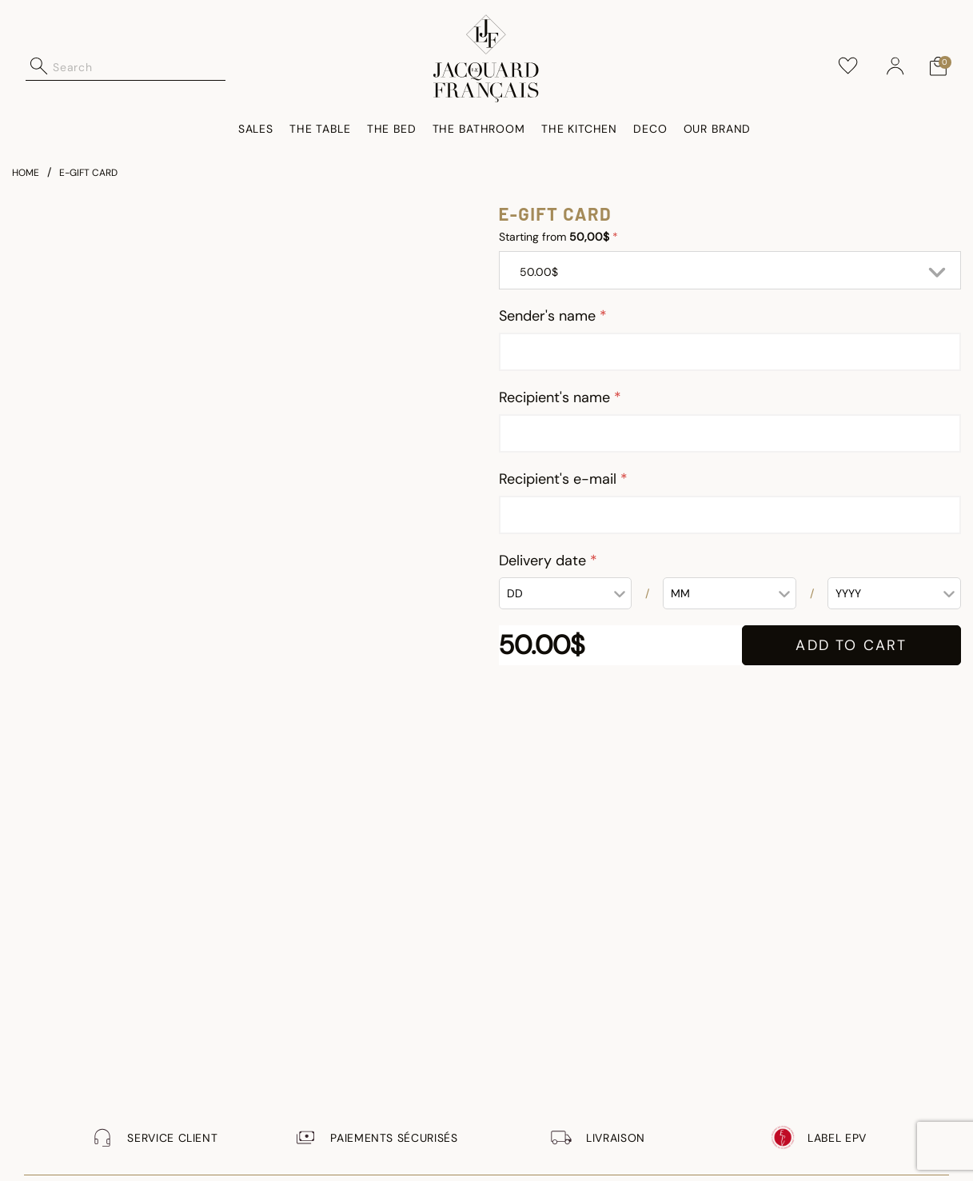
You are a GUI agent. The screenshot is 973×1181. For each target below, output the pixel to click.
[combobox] (139, 66)
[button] (895, 66)
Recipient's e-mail (559, 479)
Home (25, 172)
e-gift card (88, 172)
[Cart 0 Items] (938, 66)
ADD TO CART (851, 645)
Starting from (555, 236)
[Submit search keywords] (39, 66)
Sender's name (549, 315)
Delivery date (544, 560)
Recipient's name (556, 397)
